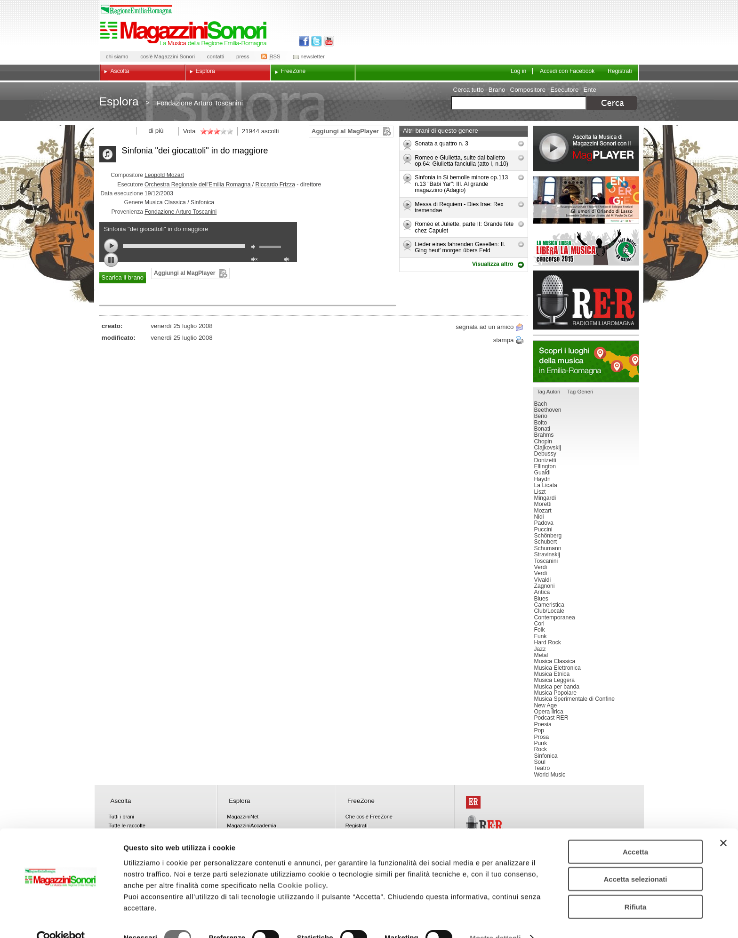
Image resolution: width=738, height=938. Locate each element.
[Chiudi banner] (723, 824)
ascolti (270, 131)
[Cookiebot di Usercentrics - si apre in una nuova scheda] (61, 920)
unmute (255, 260)
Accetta (635, 833)
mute (255, 247)
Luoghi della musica (586, 361)
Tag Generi (580, 391)
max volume (288, 260)
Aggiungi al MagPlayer (345, 131)
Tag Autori (548, 391)
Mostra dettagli (495, 919)
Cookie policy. (303, 866)
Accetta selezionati (635, 861)
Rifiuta (636, 888)
